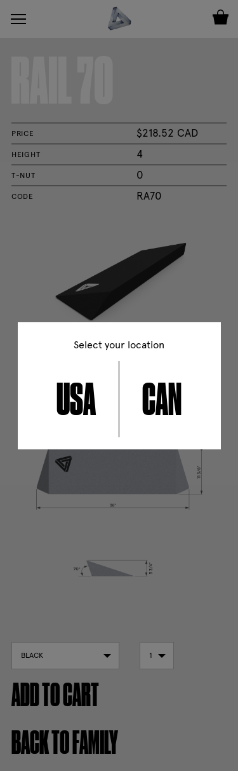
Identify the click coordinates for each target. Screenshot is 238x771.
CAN (162, 399)
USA (76, 399)
